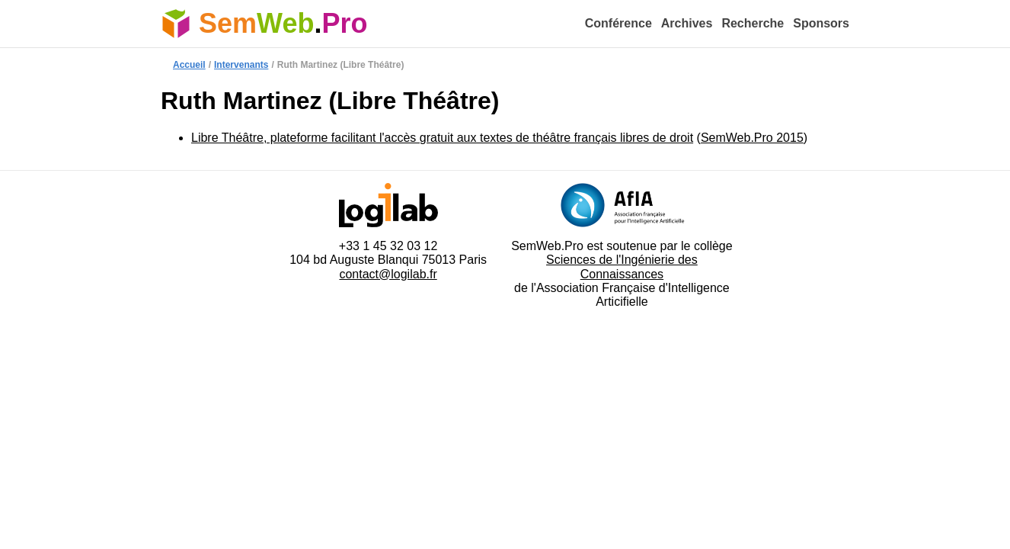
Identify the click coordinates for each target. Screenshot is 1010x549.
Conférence (618, 23)
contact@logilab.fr (387, 274)
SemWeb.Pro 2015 (752, 137)
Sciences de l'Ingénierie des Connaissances (622, 266)
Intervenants (241, 64)
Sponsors (821, 23)
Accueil (189, 64)
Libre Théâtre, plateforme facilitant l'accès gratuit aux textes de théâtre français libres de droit (442, 137)
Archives (687, 23)
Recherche (752, 23)
